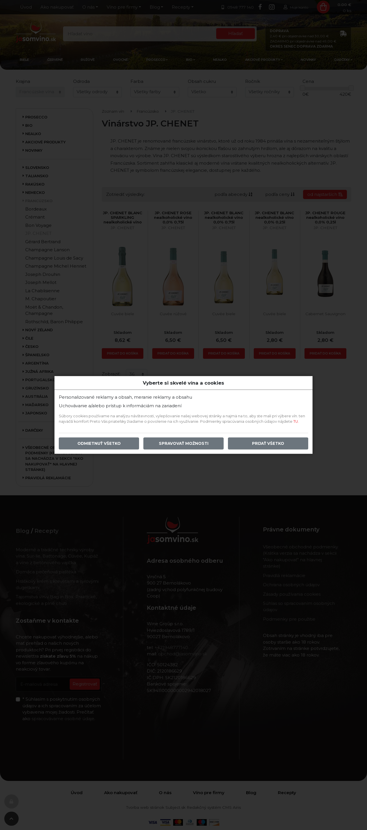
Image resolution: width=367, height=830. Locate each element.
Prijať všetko (268, 443)
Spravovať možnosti (183, 443)
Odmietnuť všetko (99, 443)
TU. (296, 422)
